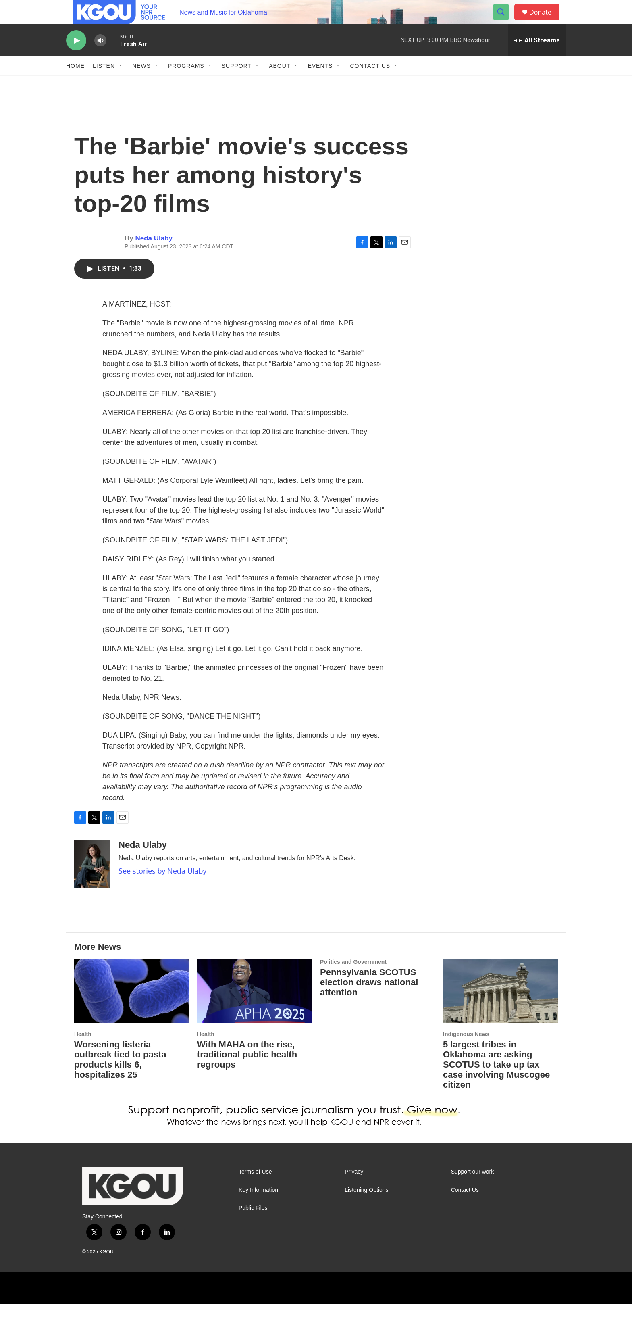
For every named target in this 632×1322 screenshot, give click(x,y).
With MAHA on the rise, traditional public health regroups (247, 1072)
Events (320, 84)
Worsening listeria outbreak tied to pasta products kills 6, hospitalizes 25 (120, 1077)
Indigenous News (466, 1052)
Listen (104, 84)
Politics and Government (353, 980)
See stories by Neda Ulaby (162, 889)
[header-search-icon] (505, 21)
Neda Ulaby (154, 256)
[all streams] (537, 58)
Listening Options (366, 1208)
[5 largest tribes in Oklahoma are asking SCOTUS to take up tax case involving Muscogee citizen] (500, 1009)
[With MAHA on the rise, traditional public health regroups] (254, 1009)
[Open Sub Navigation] (121, 84)
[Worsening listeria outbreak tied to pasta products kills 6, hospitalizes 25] (131, 1009)
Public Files (253, 1226)
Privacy (354, 1190)
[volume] (100, 59)
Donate (545, 21)
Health (82, 1052)
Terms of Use (255, 1190)
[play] (76, 58)
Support (237, 84)
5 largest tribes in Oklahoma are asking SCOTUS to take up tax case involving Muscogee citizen (496, 1082)
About (279, 84)
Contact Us (370, 84)
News (141, 84)
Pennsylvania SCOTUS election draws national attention (369, 1000)
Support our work (472, 1190)
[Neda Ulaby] (92, 882)
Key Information (258, 1208)
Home (75, 84)
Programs (186, 84)
